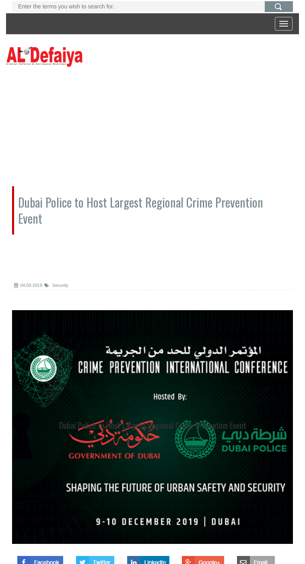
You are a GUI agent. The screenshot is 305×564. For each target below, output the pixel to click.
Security (56, 285)
